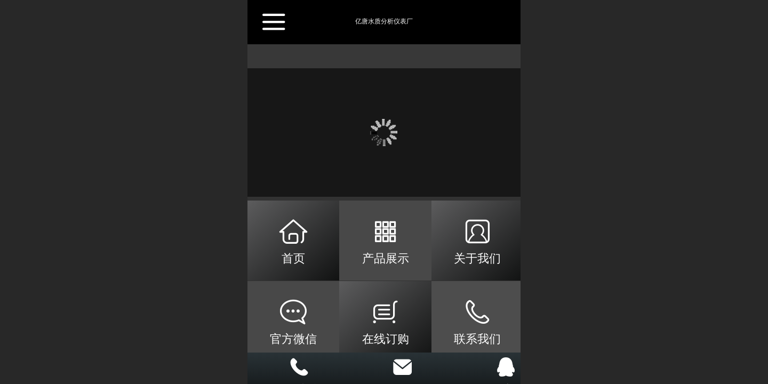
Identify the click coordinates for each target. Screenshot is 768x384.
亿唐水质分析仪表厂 (384, 21)
